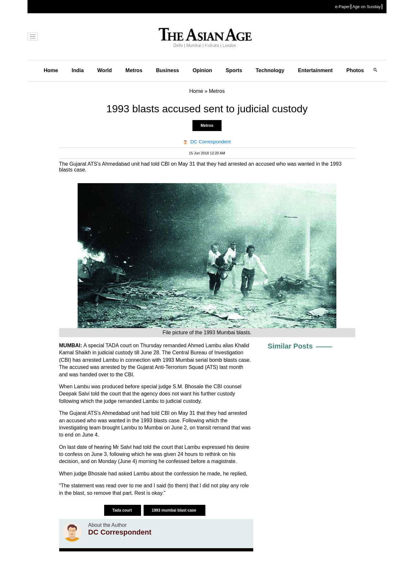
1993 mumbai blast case (174, 510)
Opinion (202, 70)
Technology (270, 70)
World (104, 70)
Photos (355, 70)
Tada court (122, 510)
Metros (133, 70)
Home (51, 70)
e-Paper (342, 6)
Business (167, 70)
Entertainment (315, 70)
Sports (234, 70)
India (77, 70)
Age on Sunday (366, 6)
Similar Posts (290, 346)
